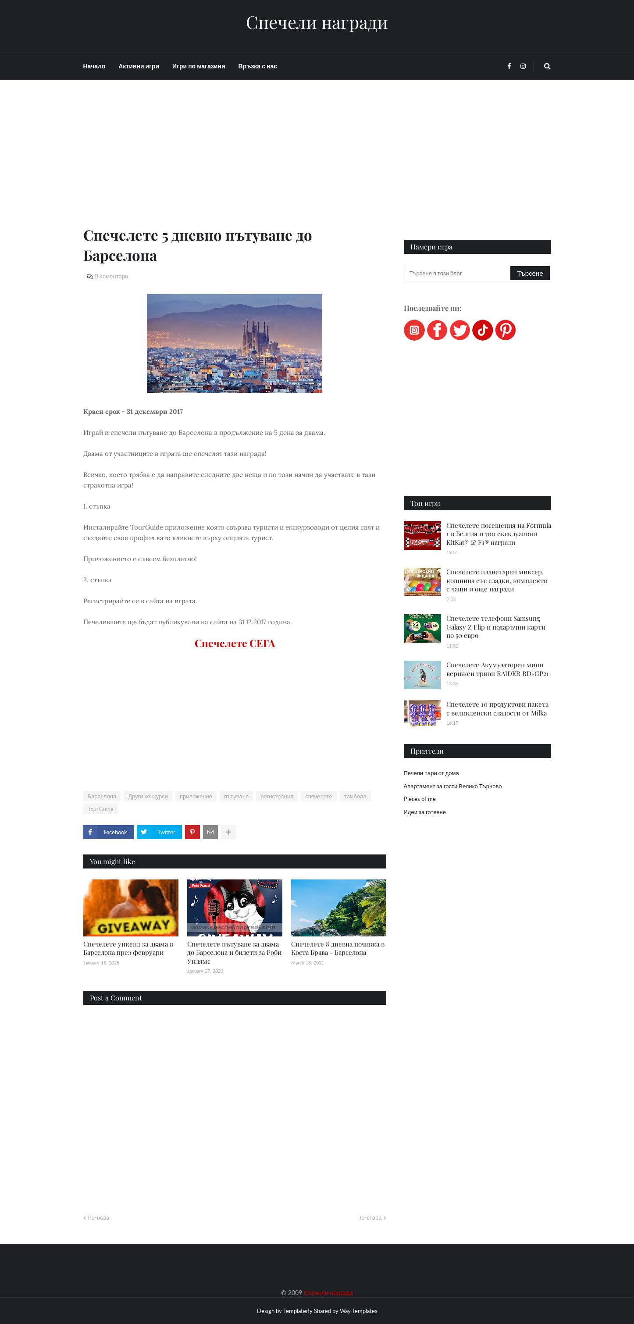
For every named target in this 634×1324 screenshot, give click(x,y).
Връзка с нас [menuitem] (258, 66)
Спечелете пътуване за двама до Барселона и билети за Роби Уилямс (234, 952)
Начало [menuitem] (94, 66)
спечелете (318, 796)
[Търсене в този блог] (458, 273)
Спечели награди (317, 22)
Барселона (102, 796)
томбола (355, 796)
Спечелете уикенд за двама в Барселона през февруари (128, 948)
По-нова (99, 1217)
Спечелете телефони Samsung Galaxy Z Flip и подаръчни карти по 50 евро (495, 627)
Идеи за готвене (425, 811)
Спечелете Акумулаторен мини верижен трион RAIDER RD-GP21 (497, 669)
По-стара (369, 1217)
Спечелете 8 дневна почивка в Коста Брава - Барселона (338, 948)
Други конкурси (148, 796)
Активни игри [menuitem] (138, 66)
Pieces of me (420, 798)
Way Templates (359, 1310)
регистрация (276, 796)
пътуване (236, 796)
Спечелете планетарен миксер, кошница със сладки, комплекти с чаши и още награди (497, 580)
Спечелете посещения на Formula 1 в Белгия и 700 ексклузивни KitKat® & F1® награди (498, 534)
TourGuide (101, 808)
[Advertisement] (234, 163)
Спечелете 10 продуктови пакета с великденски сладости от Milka (497, 708)
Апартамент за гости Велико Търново (453, 786)
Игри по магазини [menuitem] (198, 66)
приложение (196, 796)
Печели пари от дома (431, 772)
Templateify (298, 1310)
